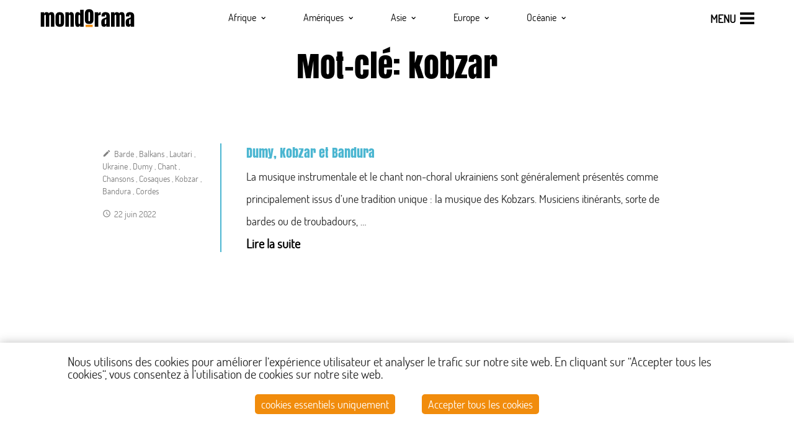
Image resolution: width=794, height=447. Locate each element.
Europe (472, 16)
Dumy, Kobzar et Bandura (310, 152)
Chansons (118, 178)
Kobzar (186, 178)
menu (723, 18)
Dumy (143, 166)
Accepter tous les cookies (480, 404)
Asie (404, 16)
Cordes (147, 191)
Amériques (329, 16)
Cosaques (154, 178)
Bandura (116, 191)
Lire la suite (273, 243)
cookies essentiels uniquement (325, 404)
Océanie (547, 16)
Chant (167, 166)
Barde (124, 153)
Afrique (247, 16)
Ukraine (115, 166)
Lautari (180, 153)
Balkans (151, 153)
